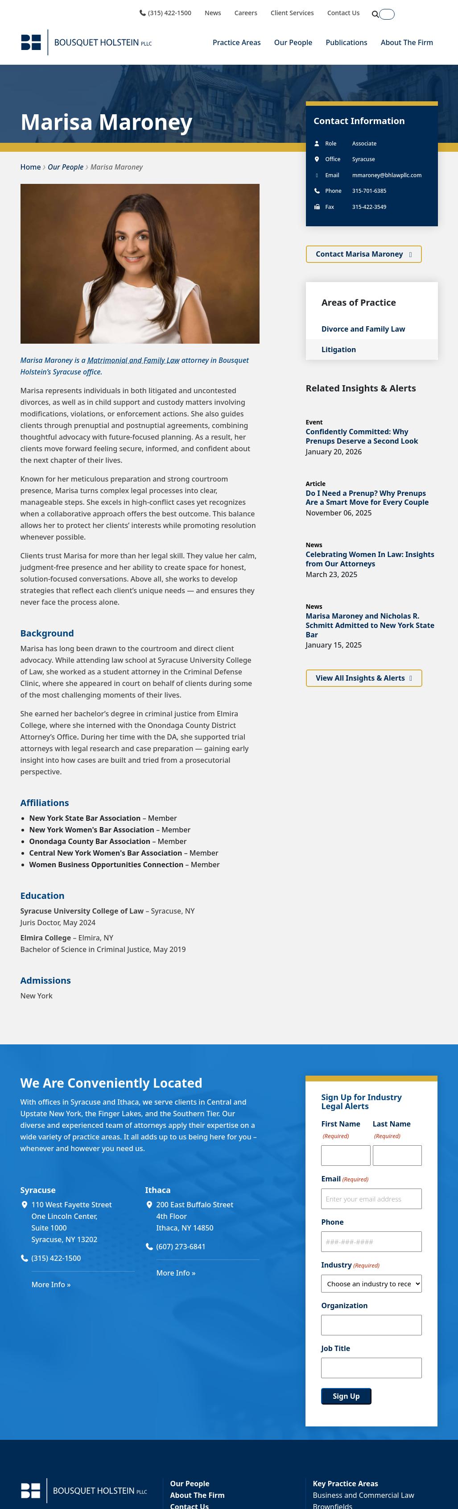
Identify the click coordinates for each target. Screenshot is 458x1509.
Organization (344, 1305)
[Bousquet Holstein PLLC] (87, 42)
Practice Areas (237, 42)
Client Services (292, 13)
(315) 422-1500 (165, 13)
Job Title (335, 1348)
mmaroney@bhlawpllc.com (386, 175)
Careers (246, 13)
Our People (293, 42)
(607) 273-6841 (181, 1246)
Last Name (392, 1130)
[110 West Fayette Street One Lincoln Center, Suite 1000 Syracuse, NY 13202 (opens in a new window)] (83, 1222)
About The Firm (407, 42)
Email (344, 1179)
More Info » (51, 1284)
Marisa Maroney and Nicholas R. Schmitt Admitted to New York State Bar (370, 625)
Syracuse (38, 1190)
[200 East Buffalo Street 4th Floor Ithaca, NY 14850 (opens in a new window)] (208, 1216)
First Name (340, 1130)
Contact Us (343, 13)
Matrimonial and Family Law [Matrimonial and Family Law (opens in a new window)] (133, 360)
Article (316, 483)
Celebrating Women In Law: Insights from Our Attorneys (370, 559)
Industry (350, 1265)
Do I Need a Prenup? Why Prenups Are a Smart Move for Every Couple (367, 497)
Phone (332, 1222)
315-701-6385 (369, 191)
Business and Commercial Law (363, 1495)
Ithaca (158, 1190)
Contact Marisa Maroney (360, 254)
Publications (346, 42)
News (213, 13)
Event (314, 422)
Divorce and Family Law (363, 329)
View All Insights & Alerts (360, 678)
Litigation (339, 349)
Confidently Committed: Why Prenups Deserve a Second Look (362, 436)
